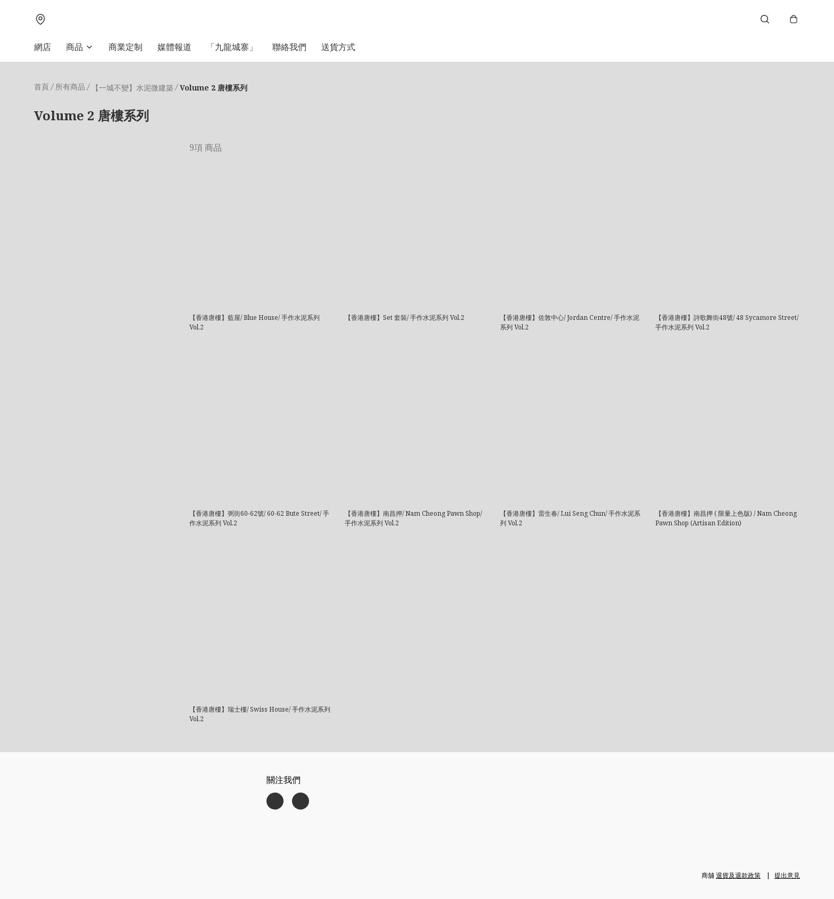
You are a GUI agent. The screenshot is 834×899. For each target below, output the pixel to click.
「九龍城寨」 (231, 47)
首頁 (41, 86)
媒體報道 (174, 47)
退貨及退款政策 (738, 875)
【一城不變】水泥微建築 (132, 88)
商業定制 (126, 47)
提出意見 (787, 875)
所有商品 (70, 86)
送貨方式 (338, 47)
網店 (42, 47)
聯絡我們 (289, 47)
